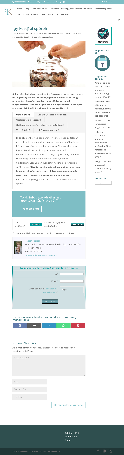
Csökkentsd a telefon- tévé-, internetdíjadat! (40, 125)
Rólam (19, 9)
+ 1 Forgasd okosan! (48, 130)
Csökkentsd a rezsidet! (28, 120)
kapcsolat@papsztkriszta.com (41, 255)
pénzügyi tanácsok (20, 37)
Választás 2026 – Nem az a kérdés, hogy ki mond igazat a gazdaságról (103, 108)
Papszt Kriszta (25, 33)
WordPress (54, 451)
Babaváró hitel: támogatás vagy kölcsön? (103, 124)
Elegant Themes (29, 451)
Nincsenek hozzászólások (42, 37)
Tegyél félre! (23, 130)
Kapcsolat (46, 15)
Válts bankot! (23, 115)
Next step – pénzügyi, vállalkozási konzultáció (71, 9)
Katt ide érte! (30, 208)
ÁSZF (68, 440)
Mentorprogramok (103, 9)
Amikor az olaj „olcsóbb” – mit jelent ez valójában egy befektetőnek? (103, 90)
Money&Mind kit (40, 9)
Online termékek (31, 15)
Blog (27, 9)
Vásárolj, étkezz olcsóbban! (52, 115)
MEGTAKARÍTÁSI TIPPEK (71, 33)
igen (65, 290)
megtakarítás (53, 33)
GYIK (18, 15)
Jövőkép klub (63, 15)
